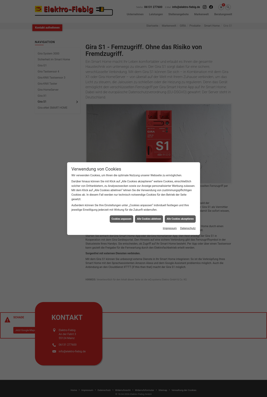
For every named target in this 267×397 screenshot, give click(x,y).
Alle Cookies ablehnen (149, 213)
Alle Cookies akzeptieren (180, 213)
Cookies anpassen (122, 213)
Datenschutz (188, 223)
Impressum (170, 223)
